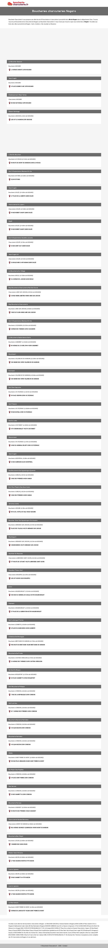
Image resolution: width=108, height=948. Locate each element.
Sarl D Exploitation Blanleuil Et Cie (20, 171)
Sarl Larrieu (13, 703)
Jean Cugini (12, 78)
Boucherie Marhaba (15, 736)
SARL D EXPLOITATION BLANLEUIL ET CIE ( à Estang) (35, 928)
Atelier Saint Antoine (16, 852)
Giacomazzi (13, 437)
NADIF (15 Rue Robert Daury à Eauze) (28, 930)
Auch (32, 24)
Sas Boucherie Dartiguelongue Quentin (22, 470)
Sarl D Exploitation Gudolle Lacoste (21, 238)
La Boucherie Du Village (17, 271)
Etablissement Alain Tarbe (17, 95)
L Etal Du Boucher (15, 154)
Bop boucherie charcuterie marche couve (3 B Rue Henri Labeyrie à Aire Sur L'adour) (71, 933)
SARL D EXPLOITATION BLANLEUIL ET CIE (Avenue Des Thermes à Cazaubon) (66, 935)
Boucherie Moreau (15, 803)
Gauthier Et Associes (16, 553)
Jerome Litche (14, 503)
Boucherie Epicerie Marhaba (18, 720)
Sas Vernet (12, 786)
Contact (65, 946)
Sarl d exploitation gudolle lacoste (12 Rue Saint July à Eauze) (56, 930)
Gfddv (11, 753)
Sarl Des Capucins (15, 387)
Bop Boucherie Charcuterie (18, 304)
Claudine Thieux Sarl (16, 570)
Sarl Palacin (13, 404)
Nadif (10, 221)
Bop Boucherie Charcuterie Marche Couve (23, 287)
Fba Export (12, 537)
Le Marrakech (13, 902)
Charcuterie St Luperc (16, 204)
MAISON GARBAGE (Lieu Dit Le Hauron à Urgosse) (59, 926)
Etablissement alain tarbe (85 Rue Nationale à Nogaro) (29, 926)
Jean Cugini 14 (14, 254)
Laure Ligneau (14, 869)
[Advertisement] (54, 43)
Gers (91, 20)
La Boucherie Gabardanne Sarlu (20, 337)
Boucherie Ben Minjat (16, 836)
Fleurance (53, 24)
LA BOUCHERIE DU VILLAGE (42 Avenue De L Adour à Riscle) (30, 933)
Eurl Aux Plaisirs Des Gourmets (19, 487)
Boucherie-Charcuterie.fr (16, 20)
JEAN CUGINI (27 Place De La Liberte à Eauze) (64, 928)
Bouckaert (12, 354)
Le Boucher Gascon (15, 61)
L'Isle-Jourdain (45, 24)
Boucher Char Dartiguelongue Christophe (23, 520)
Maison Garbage (14, 111)
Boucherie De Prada (16, 653)
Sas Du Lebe (13, 420)
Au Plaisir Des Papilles (16, 769)
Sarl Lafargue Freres (16, 620)
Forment (12, 370)
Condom (37, 24)
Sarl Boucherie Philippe (17, 686)
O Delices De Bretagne (16, 636)
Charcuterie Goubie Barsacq (18, 819)
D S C (10, 587)
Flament (11, 603)
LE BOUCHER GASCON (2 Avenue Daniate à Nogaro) (60, 924)
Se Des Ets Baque (14, 670)
